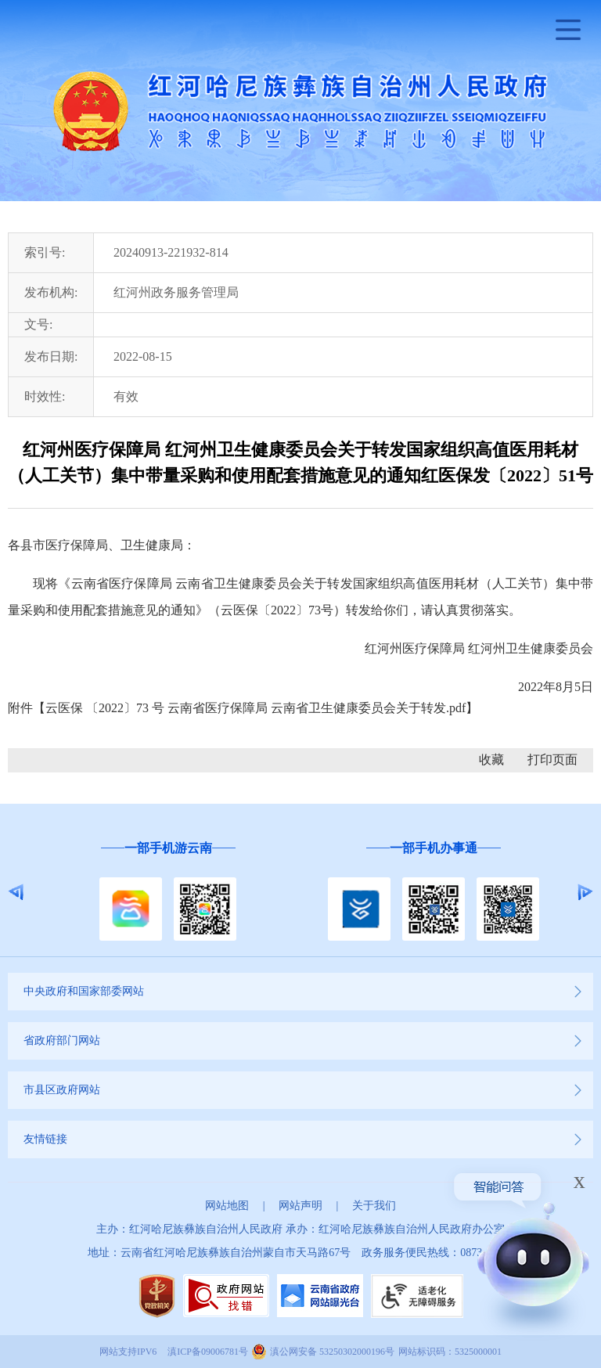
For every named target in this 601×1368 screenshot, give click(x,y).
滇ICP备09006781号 (207, 1351)
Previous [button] (16, 892)
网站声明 (300, 1205)
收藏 (491, 759)
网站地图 (227, 1205)
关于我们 (374, 1205)
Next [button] (585, 892)
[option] (167, 891)
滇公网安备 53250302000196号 (332, 1351)
